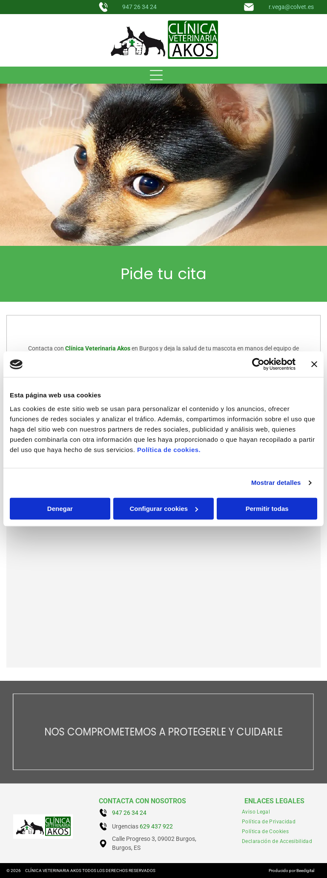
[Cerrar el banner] (314, 365)
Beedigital (305, 870)
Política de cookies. (169, 449)
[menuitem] (255, 812)
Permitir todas (267, 508)
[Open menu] (156, 75)
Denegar (60, 508)
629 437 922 (156, 826)
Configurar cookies (163, 508)
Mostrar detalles (276, 483)
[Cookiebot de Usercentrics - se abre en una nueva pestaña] (258, 364)
